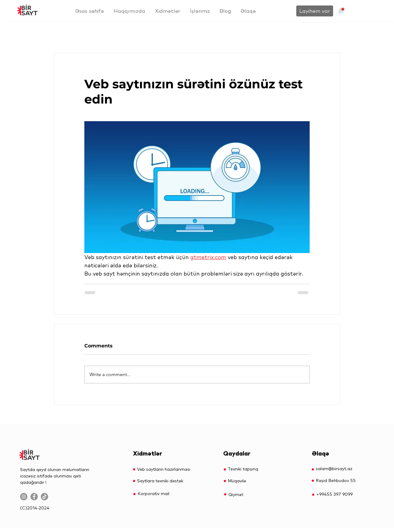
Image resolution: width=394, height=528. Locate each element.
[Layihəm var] (314, 11)
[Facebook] (34, 496)
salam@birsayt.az (334, 468)
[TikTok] (44, 496)
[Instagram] (23, 496)
